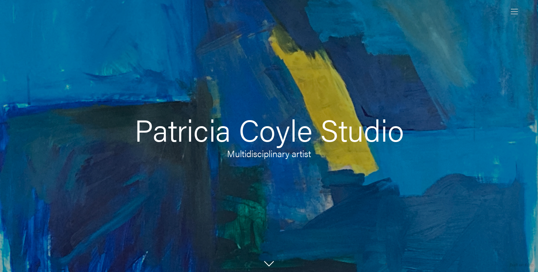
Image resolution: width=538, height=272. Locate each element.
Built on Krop (521, 265)
